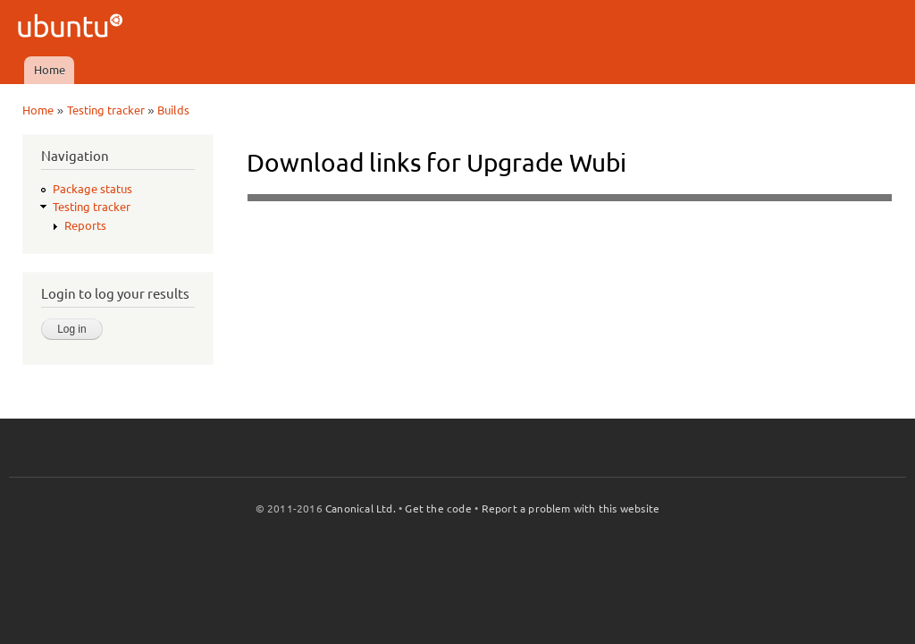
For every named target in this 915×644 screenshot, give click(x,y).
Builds (173, 110)
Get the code (438, 508)
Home (49, 70)
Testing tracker (106, 110)
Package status (92, 188)
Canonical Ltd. (360, 508)
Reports (85, 225)
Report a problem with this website (571, 508)
